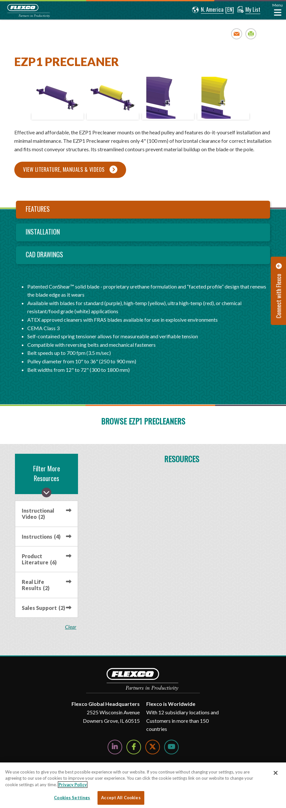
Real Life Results (35, 585)
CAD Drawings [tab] (44, 254)
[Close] (275, 773)
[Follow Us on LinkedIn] (115, 747)
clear (70, 626)
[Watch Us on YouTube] (171, 747)
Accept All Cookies (120, 797)
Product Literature (39, 559)
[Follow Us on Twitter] (152, 747)
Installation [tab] (43, 231)
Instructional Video (38, 513)
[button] (208, 10)
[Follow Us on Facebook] (133, 747)
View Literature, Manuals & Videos (64, 169)
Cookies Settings (72, 797)
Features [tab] (38, 209)
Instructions (41, 536)
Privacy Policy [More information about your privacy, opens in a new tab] (72, 784)
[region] (143, 785)
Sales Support (43, 608)
